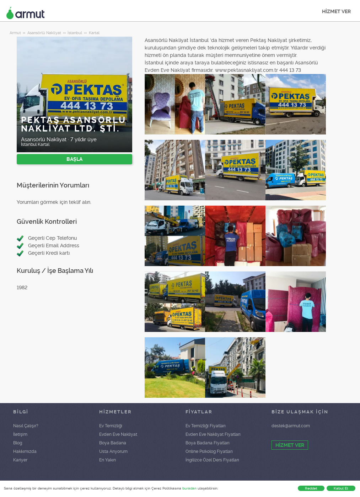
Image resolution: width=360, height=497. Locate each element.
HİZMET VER (336, 11)
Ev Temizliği (110, 425)
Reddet (311, 488)
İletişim (20, 434)
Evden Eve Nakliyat (118, 434)
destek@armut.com (291, 425)
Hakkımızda (25, 451)
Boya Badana (112, 442)
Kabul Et (341, 488)
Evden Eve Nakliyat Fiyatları (213, 434)
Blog (17, 442)
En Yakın (107, 460)
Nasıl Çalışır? (25, 425)
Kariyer (20, 460)
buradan (189, 488)
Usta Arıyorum (113, 451)
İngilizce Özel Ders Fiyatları (212, 460)
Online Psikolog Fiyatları (209, 451)
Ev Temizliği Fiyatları (206, 425)
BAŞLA (74, 159)
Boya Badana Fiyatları (208, 442)
